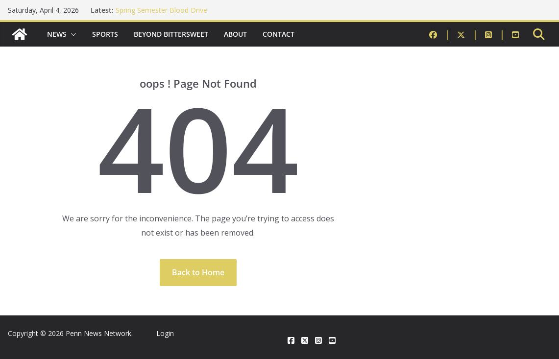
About (235, 34)
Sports (105, 34)
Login (165, 333)
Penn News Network (98, 333)
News (57, 34)
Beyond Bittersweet (171, 34)
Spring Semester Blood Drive (161, 10)
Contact (278, 34)
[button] (71, 34)
